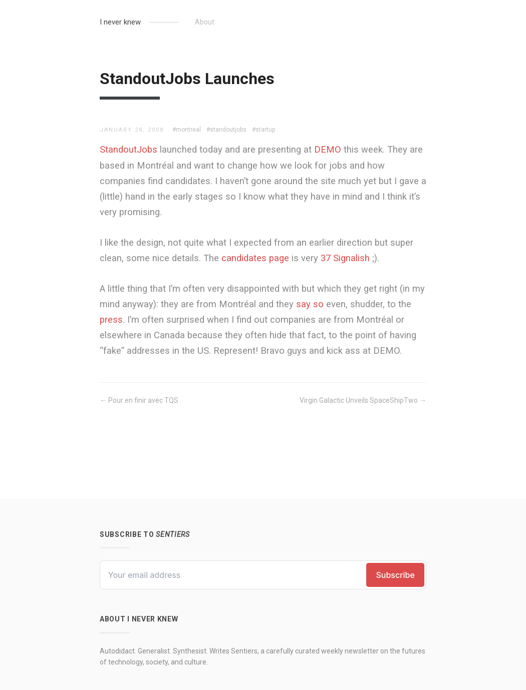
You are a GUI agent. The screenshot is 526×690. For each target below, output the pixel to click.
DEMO (327, 149)
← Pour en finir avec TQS (139, 400)
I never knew (120, 22)
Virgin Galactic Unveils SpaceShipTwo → (363, 400)
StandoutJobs (128, 149)
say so (310, 304)
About (204, 22)
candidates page (255, 258)
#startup (263, 129)
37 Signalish (345, 258)
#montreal (186, 129)
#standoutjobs (226, 129)
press (111, 319)
